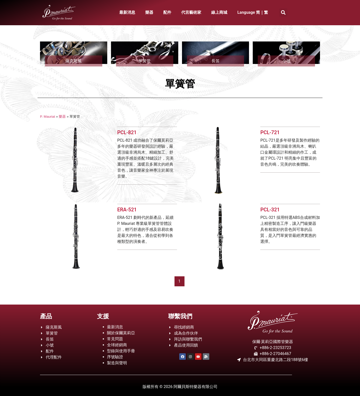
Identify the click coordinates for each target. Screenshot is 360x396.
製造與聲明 (117, 363)
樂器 (149, 12)
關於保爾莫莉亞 (121, 333)
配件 (167, 12)
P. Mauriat (47, 116)
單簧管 (144, 60)
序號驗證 (115, 357)
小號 (286, 60)
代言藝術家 (191, 12)
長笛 (216, 60)
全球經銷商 (117, 345)
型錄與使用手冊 (121, 351)
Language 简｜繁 (252, 12)
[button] (283, 12)
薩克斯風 (74, 60)
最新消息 (127, 12)
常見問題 (115, 339)
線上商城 (219, 12)
